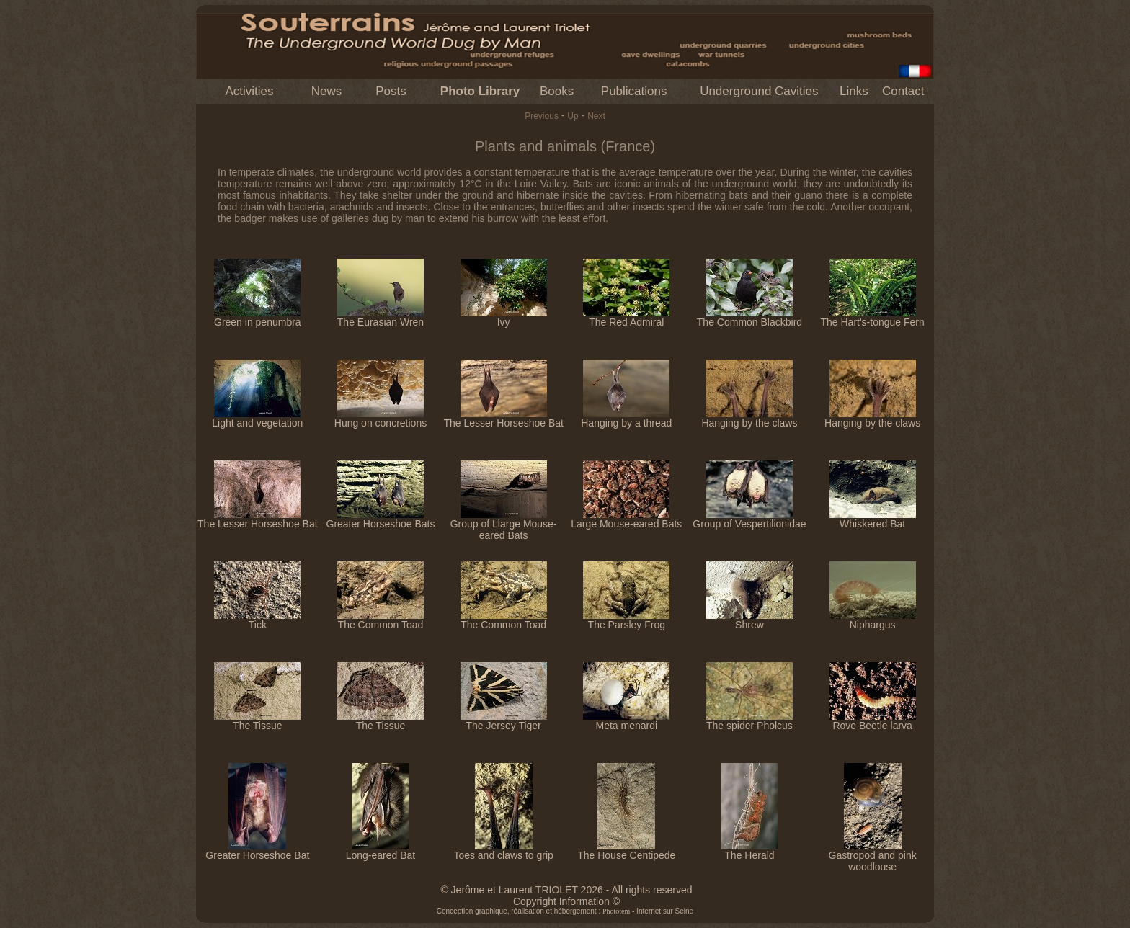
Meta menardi (626, 720)
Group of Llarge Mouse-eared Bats (503, 525)
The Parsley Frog (626, 620)
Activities (249, 91)
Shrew (749, 620)
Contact (903, 91)
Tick (257, 620)
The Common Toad (380, 620)
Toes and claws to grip (503, 850)
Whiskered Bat (872, 519)
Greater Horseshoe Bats (380, 519)
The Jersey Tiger (504, 720)
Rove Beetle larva (872, 720)
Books (557, 91)
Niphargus (872, 620)
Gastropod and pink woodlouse (873, 856)
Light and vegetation (257, 418)
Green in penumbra (257, 317)
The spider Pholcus (749, 720)
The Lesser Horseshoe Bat (503, 418)
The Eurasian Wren (380, 317)
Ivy (504, 317)
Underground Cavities (759, 91)
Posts (390, 91)
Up (572, 116)
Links (854, 91)
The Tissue (257, 720)
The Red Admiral (626, 317)
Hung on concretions (380, 418)
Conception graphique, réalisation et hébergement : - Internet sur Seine (565, 911)
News (326, 91)
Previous (542, 116)
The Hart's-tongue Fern (872, 317)
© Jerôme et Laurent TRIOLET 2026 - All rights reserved (566, 890)
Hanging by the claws (749, 418)
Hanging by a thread (626, 418)
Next (596, 116)
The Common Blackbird (749, 317)
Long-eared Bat (381, 850)
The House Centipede (626, 850)
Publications (634, 91)
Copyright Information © (566, 901)
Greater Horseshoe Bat (257, 850)
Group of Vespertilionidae (749, 519)
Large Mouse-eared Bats (626, 519)
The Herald (749, 850)
